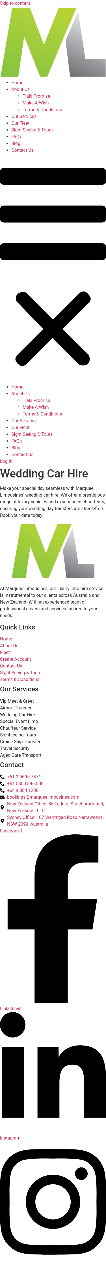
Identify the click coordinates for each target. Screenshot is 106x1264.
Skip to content (15, 3)
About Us (20, 89)
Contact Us (22, 150)
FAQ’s (16, 136)
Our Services (24, 116)
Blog (15, 143)
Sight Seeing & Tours (32, 130)
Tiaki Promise (36, 96)
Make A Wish (36, 103)
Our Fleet (20, 123)
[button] (53, 269)
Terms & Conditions (42, 109)
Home (17, 82)
